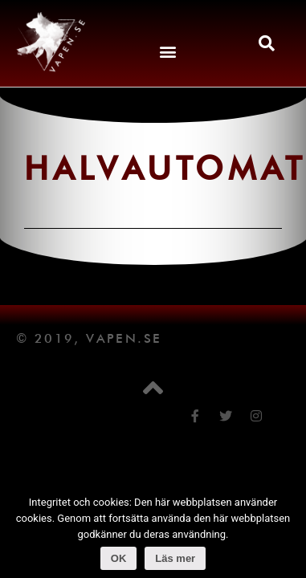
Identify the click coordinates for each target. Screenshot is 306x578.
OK (119, 558)
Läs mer (175, 558)
